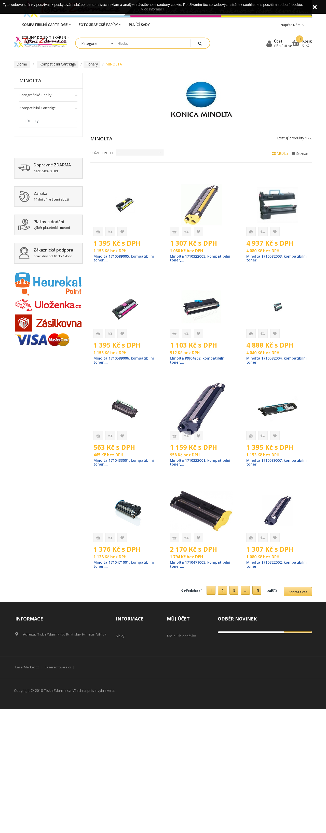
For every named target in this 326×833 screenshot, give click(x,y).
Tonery (30, 133)
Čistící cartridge (32, 406)
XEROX (30, 276)
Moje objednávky (181, 678)
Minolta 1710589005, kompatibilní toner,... (113, 258)
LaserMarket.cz (27, 791)
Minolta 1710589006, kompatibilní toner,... (113, 361)
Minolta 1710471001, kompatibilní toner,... (113, 566)
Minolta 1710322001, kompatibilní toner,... (189, 463)
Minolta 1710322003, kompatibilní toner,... (189, 258)
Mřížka (280, 153)
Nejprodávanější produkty (137, 696)
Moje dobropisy (180, 687)
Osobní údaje (178, 705)
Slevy (120, 678)
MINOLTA (32, 224)
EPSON (30, 185)
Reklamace (125, 733)
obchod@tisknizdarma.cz (56, 699)
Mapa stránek (127, 760)
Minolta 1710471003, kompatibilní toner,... (189, 566)
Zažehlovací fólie (33, 367)
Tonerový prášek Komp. (39, 380)
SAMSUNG (33, 250)
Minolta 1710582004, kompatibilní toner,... (266, 361)
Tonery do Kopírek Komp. (40, 354)
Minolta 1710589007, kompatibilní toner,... (266, 463)
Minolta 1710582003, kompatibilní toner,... (266, 258)
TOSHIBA (32, 263)
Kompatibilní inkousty (37, 341)
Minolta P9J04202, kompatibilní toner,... (198, 361)
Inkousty (31, 120)
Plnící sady (28, 328)
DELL (28, 172)
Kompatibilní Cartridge (37, 107)
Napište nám (127, 714)
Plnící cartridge (31, 419)
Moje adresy (177, 696)
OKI (27, 237)
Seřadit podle (102, 153)
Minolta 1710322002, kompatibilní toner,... (266, 566)
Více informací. (153, 9)
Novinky (122, 687)
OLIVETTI (32, 302)
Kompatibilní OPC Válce (38, 315)
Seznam (300, 153)
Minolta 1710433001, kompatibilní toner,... (113, 463)
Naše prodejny (128, 705)
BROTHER (32, 146)
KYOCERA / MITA (38, 289)
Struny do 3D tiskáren (38, 393)
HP (26, 198)
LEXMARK (32, 211)
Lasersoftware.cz (58, 791)
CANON (30, 159)
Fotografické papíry (35, 94)
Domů (22, 64)
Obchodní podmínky (132, 723)
